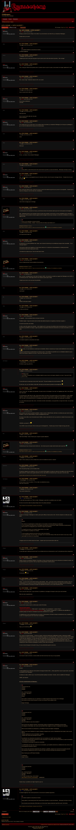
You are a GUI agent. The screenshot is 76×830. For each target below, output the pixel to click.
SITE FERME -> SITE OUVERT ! (12, 25)
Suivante (72, 811)
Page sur (63, 27)
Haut (73, 41)
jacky (22, 498)
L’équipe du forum (44, 824)
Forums (10, 19)
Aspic (22, 208)
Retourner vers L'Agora (6, 817)
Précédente (4, 811)
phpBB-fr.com (40, 828)
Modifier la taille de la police (73, 21)
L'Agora (11, 21)
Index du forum (7, 21)
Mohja (22, 31)
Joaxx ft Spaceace (38, 827)
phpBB (33, 826)
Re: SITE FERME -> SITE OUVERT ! (29, 30)
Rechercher (15, 19)
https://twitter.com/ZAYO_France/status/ (30, 777)
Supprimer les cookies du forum (54, 824)
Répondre (5, 27)
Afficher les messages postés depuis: (29, 811)
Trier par (44, 811)
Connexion (5, 19)
